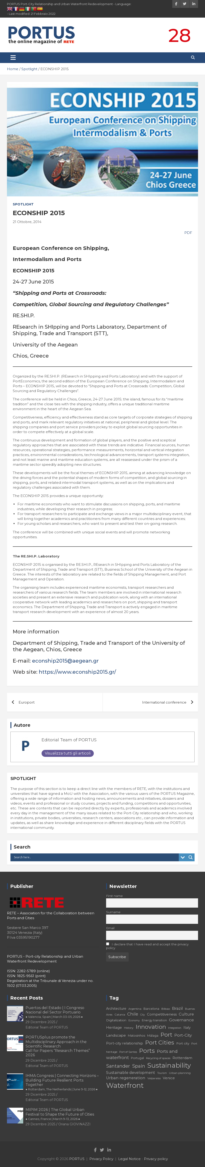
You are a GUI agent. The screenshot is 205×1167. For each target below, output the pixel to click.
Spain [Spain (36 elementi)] (138, 1066)
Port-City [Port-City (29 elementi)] (183, 1035)
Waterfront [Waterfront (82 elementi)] (125, 1085)
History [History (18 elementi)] (128, 1027)
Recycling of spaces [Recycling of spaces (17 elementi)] (158, 1058)
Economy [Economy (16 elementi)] (134, 1020)
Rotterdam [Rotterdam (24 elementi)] (182, 1058)
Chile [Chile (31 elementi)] (132, 1014)
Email (110, 928)
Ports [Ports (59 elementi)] (147, 1050)
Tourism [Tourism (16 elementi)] (162, 1073)
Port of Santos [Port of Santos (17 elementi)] (128, 1052)
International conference (164, 702)
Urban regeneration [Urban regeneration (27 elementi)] (125, 1078)
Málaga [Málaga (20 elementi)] (152, 1035)
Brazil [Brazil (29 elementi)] (177, 1008)
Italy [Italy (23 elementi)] (187, 1027)
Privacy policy (156, 1159)
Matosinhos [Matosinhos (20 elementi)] (136, 1035)
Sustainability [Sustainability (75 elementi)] (169, 1065)
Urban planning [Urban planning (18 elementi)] (180, 1073)
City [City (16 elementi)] (142, 1014)
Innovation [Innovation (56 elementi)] (151, 1026)
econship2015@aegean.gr (65, 661)
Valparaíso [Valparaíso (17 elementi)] (154, 1078)
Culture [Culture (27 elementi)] (186, 1014)
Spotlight (23, 204)
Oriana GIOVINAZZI (74, 1124)
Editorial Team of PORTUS (69, 739)
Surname (113, 912)
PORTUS (77, 1159)
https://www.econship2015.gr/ (77, 672)
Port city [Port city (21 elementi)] (182, 1043)
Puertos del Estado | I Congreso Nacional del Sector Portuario (55, 1012)
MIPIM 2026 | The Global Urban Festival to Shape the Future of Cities (60, 1113)
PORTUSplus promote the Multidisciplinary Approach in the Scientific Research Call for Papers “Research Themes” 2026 (58, 1046)
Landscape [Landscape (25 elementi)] (116, 1035)
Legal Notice (129, 1159)
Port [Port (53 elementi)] (166, 1034)
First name (114, 896)
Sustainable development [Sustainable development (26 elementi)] (130, 1072)
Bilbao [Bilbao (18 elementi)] (165, 1008)
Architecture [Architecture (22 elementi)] (116, 1009)
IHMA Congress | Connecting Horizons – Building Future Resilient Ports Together (62, 1082)
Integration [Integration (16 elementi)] (174, 1027)
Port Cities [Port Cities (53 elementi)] (159, 1042)
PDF (187, 232)
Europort (27, 702)
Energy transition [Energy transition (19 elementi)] (154, 1020)
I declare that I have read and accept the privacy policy (147, 946)
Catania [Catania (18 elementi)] (119, 1014)
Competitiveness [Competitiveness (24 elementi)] (162, 1014)
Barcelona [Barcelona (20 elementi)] (151, 1008)
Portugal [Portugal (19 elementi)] (137, 1058)
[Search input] (96, 857)
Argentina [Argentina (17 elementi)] (134, 1008)
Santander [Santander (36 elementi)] (118, 1066)
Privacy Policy (101, 1159)
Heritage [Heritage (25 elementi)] (114, 1027)
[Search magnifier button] (191, 857)
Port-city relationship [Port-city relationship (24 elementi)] (124, 1043)
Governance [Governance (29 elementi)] (181, 1019)
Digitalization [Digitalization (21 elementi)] (116, 1020)
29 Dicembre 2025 (40, 1022)
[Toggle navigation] (13, 57)
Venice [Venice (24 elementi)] (169, 1078)
